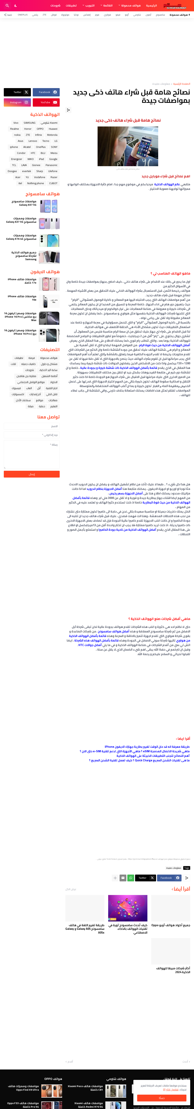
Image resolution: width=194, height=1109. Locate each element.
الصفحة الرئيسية (181, 84)
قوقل (54, 14)
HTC (33, 152)
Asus (20, 140)
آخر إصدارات (35, 394)
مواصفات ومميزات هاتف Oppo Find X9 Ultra (23, 1087)
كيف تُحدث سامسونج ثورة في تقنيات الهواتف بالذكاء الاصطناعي (127, 929)
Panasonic (51, 165)
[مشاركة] (68, 110)
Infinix (38, 134)
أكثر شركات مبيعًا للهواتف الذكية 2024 (173, 970)
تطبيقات (71, 5)
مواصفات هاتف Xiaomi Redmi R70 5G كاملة (88, 1104)
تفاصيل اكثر (172, 1089)
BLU (43, 152)
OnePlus (22, 14)
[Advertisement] (97, 50)
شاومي (137, 14)
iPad (41, 159)
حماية (42, 406)
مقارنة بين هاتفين (26, 376)
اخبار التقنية (51, 388)
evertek (26, 171)
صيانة (31, 406)
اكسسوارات (18, 394)
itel (20, 183)
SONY (54, 146)
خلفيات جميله (28, 363)
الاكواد (53, 382)
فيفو (118, 14)
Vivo (15, 122)
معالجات (52, 400)
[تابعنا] (9, 14)
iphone (14, 146)
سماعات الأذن (23, 400)
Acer (17, 177)
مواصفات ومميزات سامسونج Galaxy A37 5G (21, 220)
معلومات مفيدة (161, 84)
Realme (14, 128)
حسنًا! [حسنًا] (162, 1098)
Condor (21, 152)
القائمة (108, 5)
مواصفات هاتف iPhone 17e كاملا (22, 281)
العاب (29, 388)
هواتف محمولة (131, 5)
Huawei (53, 128)
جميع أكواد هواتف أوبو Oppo (170, 925)
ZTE (44, 14)
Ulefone (52, 171)
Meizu (54, 152)
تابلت (13, 363)
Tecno (45, 140)
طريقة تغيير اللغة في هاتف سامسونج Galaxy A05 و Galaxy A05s (84, 929)
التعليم (53, 406)
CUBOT (53, 183)
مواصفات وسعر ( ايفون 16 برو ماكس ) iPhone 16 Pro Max (20, 317)
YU (27, 177)
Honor (27, 128)
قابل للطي (51, 394)
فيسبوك (16, 388)
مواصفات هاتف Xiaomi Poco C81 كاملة (85, 1087)
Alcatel (27, 146)
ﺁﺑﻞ (39, 388)
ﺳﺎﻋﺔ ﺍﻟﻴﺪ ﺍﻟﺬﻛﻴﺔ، (48, 370)
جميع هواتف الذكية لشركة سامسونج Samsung (23, 256)
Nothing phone (35, 183)
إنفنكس (87, 14)
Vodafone (39, 177)
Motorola (52, 134)
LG (56, 140)
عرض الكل (70, 889)
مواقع (39, 400)
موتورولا (65, 14)
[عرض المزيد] (115, 878)
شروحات (55, 5)
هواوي (107, 14)
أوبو (127, 14)
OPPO (40, 128)
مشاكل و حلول (49, 363)
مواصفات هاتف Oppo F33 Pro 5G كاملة (23, 1104)
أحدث (185, 1062)
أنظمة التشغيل (49, 376)
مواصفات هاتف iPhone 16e (22, 298)
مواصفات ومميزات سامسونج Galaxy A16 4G (21, 237)
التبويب (90, 5)
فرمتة (31, 357)
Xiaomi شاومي (49, 122)
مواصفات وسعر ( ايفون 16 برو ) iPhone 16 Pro (20, 332)
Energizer (16, 159)
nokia (17, 134)
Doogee (12, 171)
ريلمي (35, 14)
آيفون (148, 14)
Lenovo (33, 140)
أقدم (70, 1062)
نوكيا (76, 14)
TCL (14, 165)
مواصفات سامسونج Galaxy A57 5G (24, 203)
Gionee (36, 165)
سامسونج (160, 14)
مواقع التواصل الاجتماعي (31, 382)
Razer (54, 177)
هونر (97, 14)
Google (53, 159)
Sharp (39, 171)
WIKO (30, 159)
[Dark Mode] (16, 5)
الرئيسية (151, 5)
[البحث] (7, 5)
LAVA (24, 165)
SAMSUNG (29, 122)
